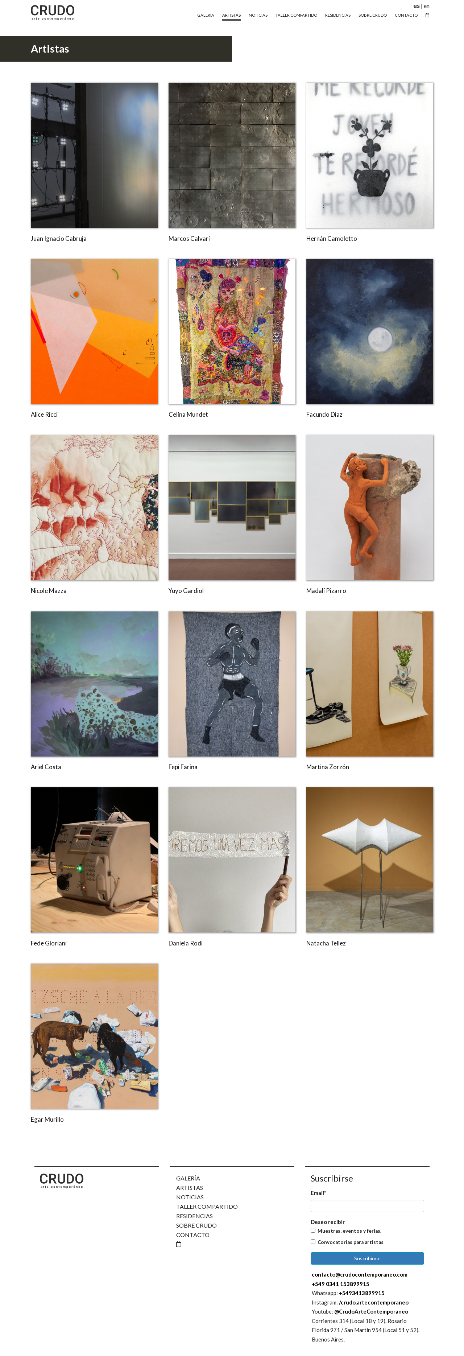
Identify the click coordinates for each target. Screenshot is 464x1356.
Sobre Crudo (373, 15)
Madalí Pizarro (326, 590)
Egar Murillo (47, 1119)
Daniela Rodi (186, 943)
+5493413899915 (362, 1293)
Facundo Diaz (324, 414)
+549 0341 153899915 (340, 1284)
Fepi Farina (183, 767)
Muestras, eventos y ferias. (349, 1231)
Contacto (406, 15)
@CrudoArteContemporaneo (371, 1311)
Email (318, 1193)
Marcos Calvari (189, 238)
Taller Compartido (296, 15)
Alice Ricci (44, 414)
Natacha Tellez (326, 943)
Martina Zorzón (327, 767)
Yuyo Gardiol (186, 590)
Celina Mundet (188, 414)
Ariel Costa (46, 767)
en (427, 5)
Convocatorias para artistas (351, 1242)
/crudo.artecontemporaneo (374, 1302)
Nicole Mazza (49, 590)
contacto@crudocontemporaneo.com (359, 1274)
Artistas (231, 15)
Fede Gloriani (49, 943)
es (416, 5)
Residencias (338, 15)
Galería (205, 15)
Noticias (258, 15)
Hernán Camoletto (331, 238)
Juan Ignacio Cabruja (59, 238)
